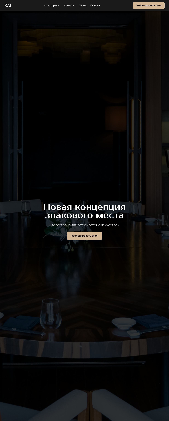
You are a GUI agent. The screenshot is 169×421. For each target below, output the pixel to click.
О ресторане (51, 5)
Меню (82, 5)
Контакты (69, 5)
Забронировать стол (148, 5)
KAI (7, 5)
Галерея (95, 5)
